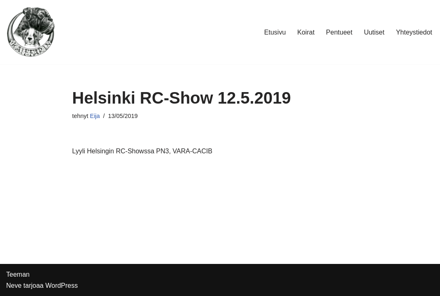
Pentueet (339, 32)
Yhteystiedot (414, 32)
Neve (13, 285)
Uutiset (374, 32)
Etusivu (275, 32)
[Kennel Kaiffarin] (31, 32)
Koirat (305, 32)
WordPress (61, 285)
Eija (95, 116)
